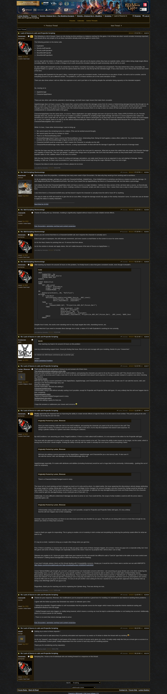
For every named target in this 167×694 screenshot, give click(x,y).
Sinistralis (124, 172)
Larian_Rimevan (122, 410)
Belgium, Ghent (27, 384)
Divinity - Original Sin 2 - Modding (89, 16)
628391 (147, 231)
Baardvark (124, 231)
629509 (147, 594)
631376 (147, 653)
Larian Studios (23, 16)
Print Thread (22, 29)
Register (136, 16)
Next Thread (116, 26)
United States (27, 223)
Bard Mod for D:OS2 (41, 204)
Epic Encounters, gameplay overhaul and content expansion (55, 226)
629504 (147, 410)
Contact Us (123, 690)
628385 (147, 209)
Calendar (80, 21)
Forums (34, 16)
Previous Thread (50, 26)
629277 (147, 366)
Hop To (68, 682)
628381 (147, 172)
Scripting (108, 16)
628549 (147, 336)
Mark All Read (34, 690)
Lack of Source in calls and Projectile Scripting (38, 33)
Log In (145, 16)
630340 (147, 628)
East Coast (26, 58)
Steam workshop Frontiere (43, 360)
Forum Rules (22, 690)
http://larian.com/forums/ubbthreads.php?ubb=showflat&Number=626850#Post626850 (63, 565)
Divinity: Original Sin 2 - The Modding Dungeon (57, 16)
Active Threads (92, 21)
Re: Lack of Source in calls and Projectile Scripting (39, 337)
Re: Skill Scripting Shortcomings (33, 172)
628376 (147, 33)
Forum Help (133, 690)
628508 (147, 261)
